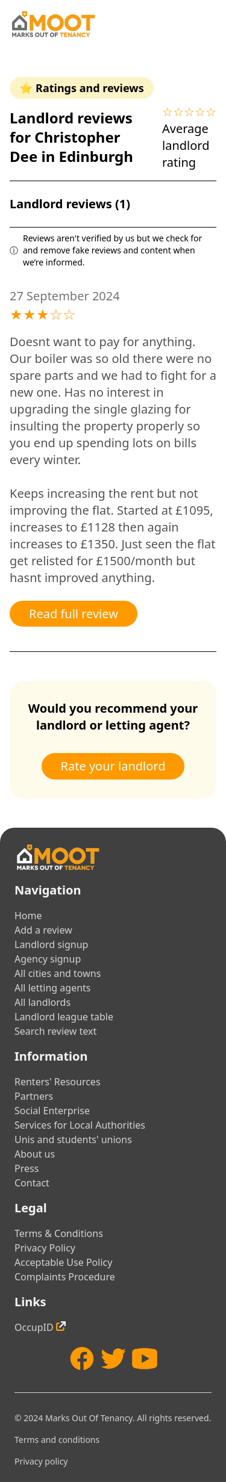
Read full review (73, 614)
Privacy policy (41, 1461)
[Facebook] (81, 1358)
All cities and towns (57, 973)
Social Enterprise (52, 1110)
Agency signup (47, 959)
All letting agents (52, 987)
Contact (31, 1182)
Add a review (43, 930)
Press (26, 1168)
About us (34, 1154)
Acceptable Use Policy (63, 1262)
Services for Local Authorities (79, 1125)
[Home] (53, 24)
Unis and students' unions (73, 1139)
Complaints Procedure (64, 1276)
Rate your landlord (113, 766)
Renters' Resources (57, 1081)
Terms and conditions (56, 1439)
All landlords (42, 1002)
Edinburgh (95, 156)
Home (28, 915)
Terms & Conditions (58, 1233)
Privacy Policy (44, 1247)
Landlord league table (63, 1016)
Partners (33, 1096)
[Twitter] (113, 1358)
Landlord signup (51, 944)
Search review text (55, 1031)
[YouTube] (144, 1358)
